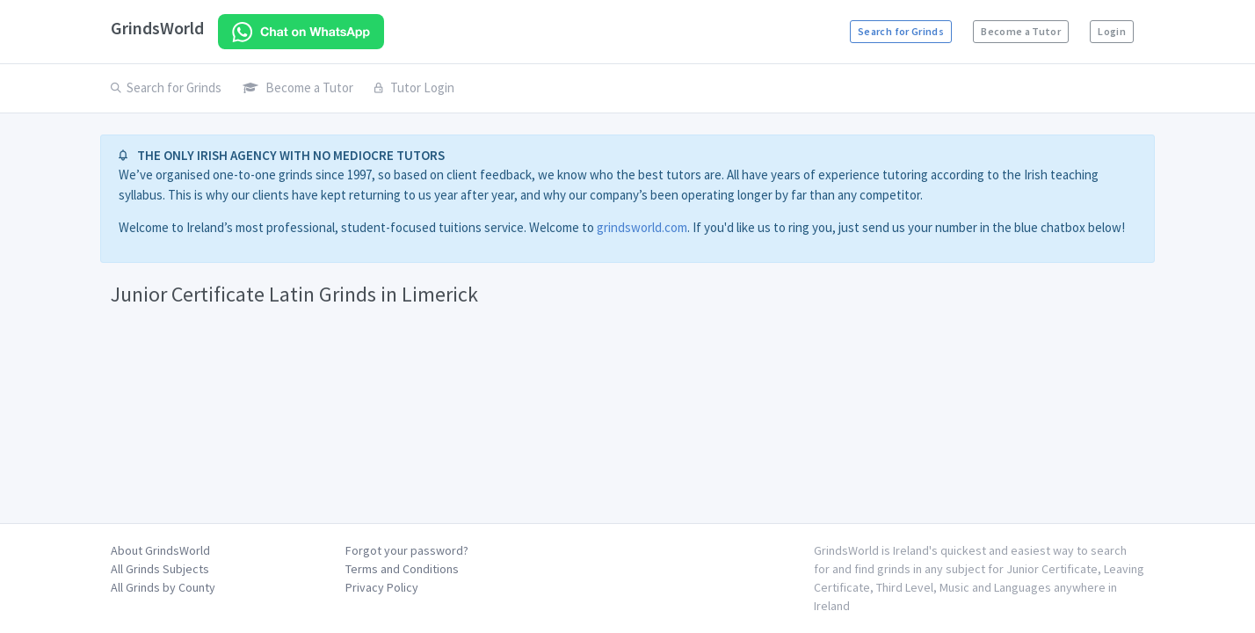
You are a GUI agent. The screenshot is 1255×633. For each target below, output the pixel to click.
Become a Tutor (1021, 31)
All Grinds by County (163, 587)
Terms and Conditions (402, 569)
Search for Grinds (901, 31)
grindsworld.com (642, 227)
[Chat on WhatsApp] (301, 31)
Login (1112, 31)
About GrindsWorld (160, 550)
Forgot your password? (406, 550)
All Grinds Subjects (160, 569)
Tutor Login (414, 87)
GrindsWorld (157, 28)
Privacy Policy (381, 587)
